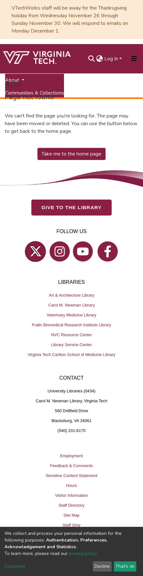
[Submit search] (92, 59)
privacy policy (82, 553)
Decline (102, 566)
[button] (100, 59)
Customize (14, 566)
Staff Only (72, 525)
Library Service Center (71, 344)
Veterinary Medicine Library (71, 315)
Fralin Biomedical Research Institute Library (71, 324)
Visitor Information (71, 495)
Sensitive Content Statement (71, 475)
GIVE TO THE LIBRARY (72, 207)
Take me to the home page (71, 153)
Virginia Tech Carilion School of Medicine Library (71, 354)
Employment (71, 455)
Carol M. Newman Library (71, 305)
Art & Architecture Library (71, 295)
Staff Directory (71, 505)
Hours (71, 485)
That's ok (124, 566)
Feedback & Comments (71, 465)
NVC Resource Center (71, 334)
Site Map (71, 515)
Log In (111, 58)
